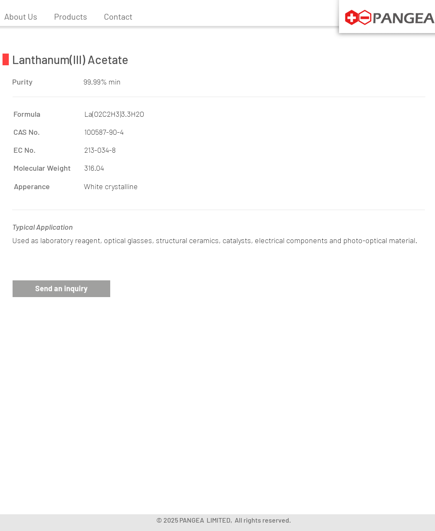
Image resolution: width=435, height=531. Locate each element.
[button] (71, 16)
